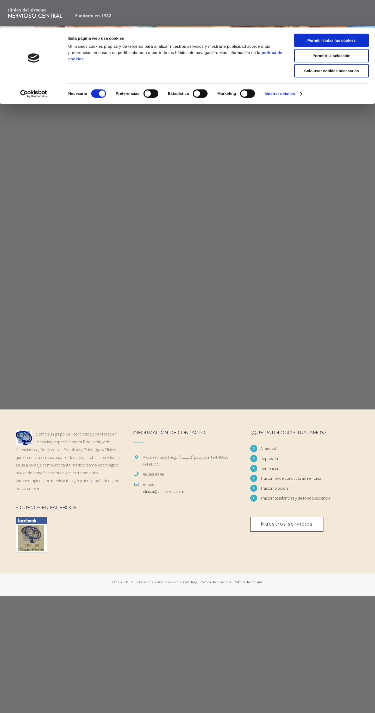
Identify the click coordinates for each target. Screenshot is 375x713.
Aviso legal (190, 582)
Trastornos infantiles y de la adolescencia (295, 498)
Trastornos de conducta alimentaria (290, 478)
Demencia (269, 468)
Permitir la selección (331, 28)
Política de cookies (248, 582)
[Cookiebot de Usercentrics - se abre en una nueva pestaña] (34, 66)
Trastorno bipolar (275, 488)
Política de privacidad (216, 582)
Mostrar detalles (280, 66)
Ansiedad (268, 448)
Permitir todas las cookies (331, 13)
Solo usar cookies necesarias (331, 43)
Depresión (269, 458)
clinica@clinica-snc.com (163, 491)
